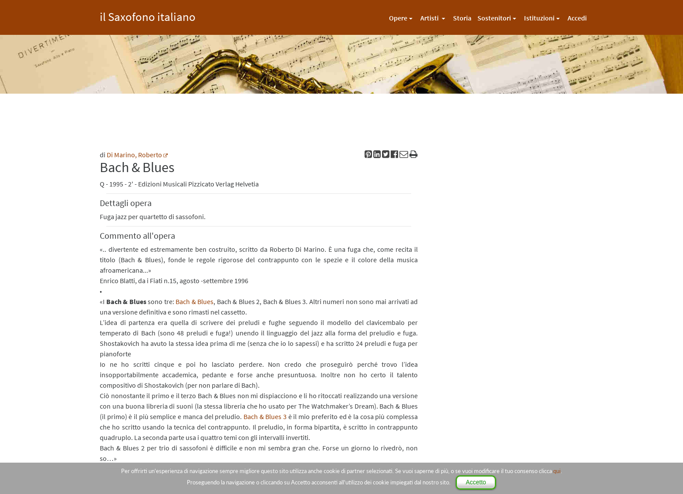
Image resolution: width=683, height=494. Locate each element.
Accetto (476, 482)
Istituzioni (539, 18)
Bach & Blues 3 (265, 416)
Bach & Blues (194, 301)
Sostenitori (494, 18)
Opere (398, 18)
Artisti (430, 18)
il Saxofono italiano (148, 15)
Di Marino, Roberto (134, 154)
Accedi (577, 18)
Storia (462, 18)
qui (557, 470)
